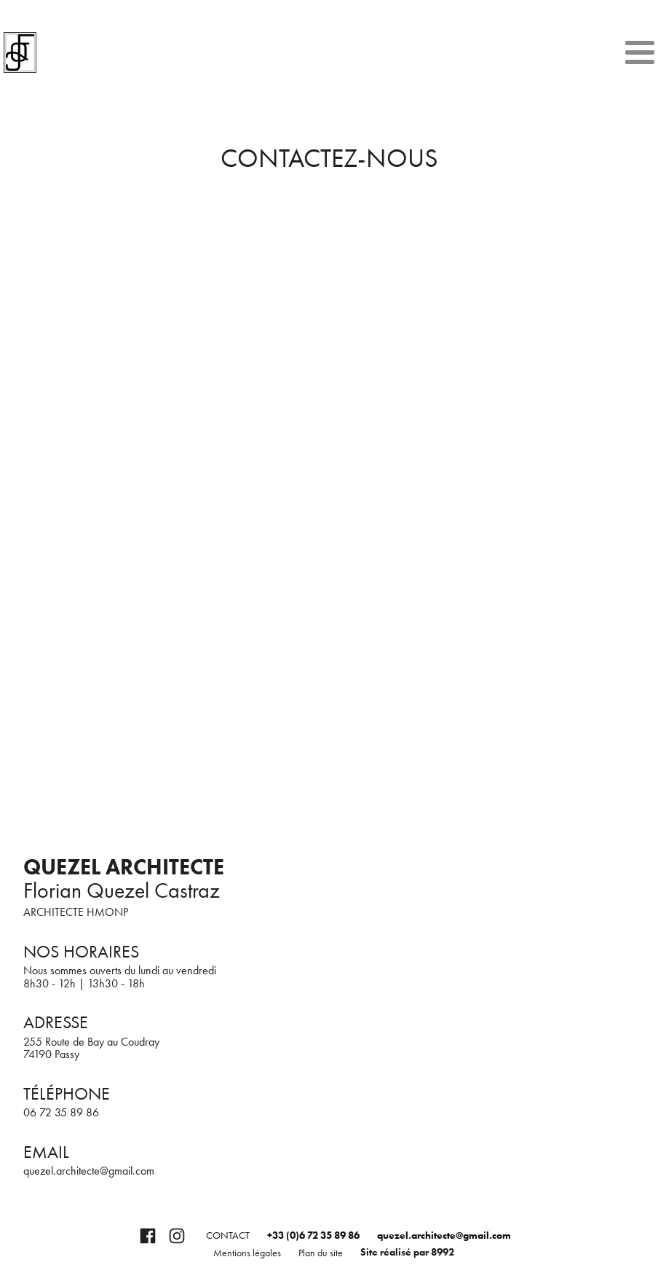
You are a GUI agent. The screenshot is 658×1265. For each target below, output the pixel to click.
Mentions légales (247, 1253)
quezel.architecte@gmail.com (88, 1171)
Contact (228, 1235)
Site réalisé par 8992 (407, 1252)
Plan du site (320, 1253)
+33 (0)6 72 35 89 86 (313, 1235)
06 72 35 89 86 (61, 1112)
